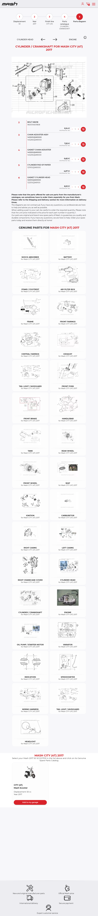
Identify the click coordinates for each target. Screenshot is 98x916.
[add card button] (83, 129)
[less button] (72, 129)
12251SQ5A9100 (33, 183)
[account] (83, 3)
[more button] (78, 129)
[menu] (93, 3)
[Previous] (43, 39)
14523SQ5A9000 (34, 155)
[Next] (55, 39)
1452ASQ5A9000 (34, 140)
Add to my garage (30, 802)
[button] (85, 37)
